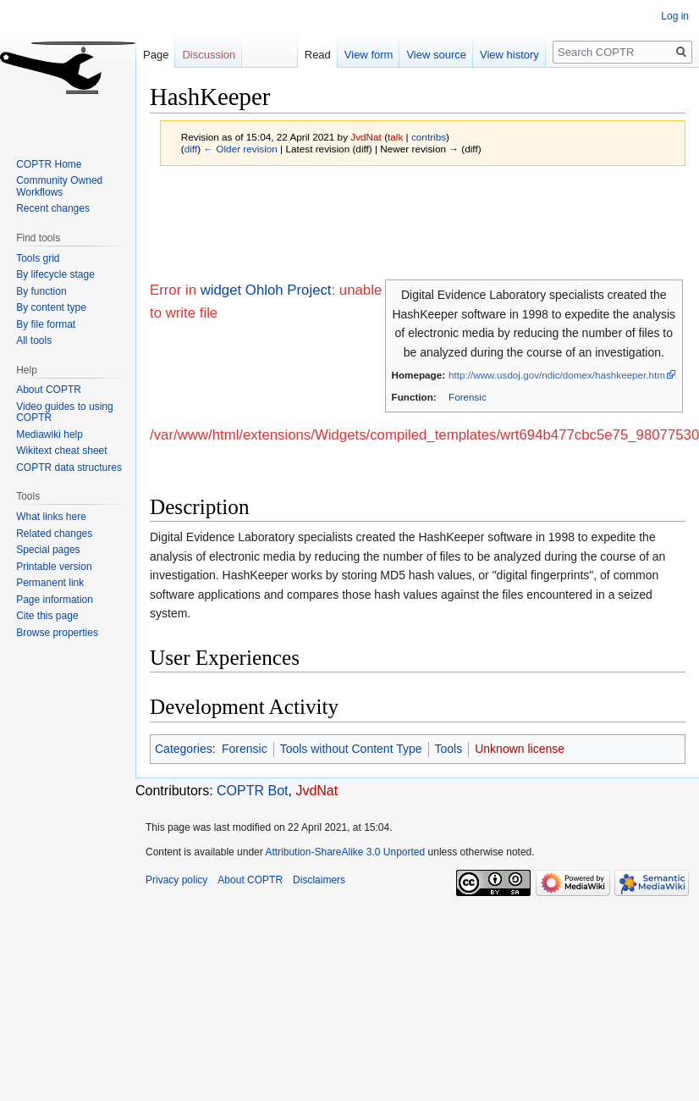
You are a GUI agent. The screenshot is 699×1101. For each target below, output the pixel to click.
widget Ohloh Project (266, 290)
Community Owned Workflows (59, 186)
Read (302, 54)
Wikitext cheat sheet (61, 450)
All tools (34, 340)
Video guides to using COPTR (64, 412)
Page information (54, 600)
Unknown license (519, 748)
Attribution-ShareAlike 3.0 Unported (345, 852)
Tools (449, 748)
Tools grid (37, 258)
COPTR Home (48, 164)
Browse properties (57, 633)
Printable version (53, 567)
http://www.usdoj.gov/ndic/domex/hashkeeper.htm (557, 374)
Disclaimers (319, 880)
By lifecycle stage (55, 274)
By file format (45, 324)
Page (155, 54)
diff (190, 148)
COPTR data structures (69, 467)
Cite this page (47, 616)
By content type (51, 307)
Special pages (48, 550)
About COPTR (48, 390)
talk (395, 136)
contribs (428, 136)
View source (420, 54)
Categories (183, 748)
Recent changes (53, 208)
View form (352, 54)
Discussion (208, 54)
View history (493, 54)
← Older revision (240, 148)
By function (41, 291)
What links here (51, 517)
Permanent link (50, 583)
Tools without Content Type (351, 748)
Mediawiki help (49, 434)
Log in (675, 16)
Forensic (468, 396)
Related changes (54, 533)
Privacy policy (176, 880)
